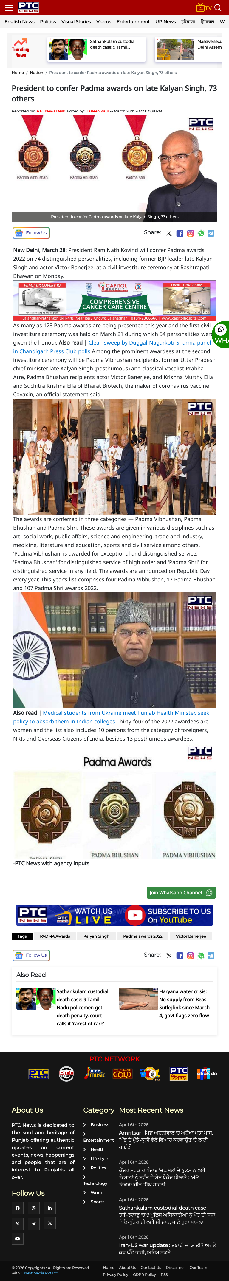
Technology (95, 1180)
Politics (48, 21)
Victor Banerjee (191, 936)
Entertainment (133, 21)
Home (18, 72)
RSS (164, 1274)
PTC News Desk (51, 111)
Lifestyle (95, 1158)
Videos (103, 21)
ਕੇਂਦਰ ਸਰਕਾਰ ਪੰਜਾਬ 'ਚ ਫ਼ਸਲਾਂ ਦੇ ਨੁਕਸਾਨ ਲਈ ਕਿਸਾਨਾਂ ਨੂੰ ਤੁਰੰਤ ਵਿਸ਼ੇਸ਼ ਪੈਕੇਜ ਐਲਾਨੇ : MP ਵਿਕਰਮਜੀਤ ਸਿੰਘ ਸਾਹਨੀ (162, 1177)
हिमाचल (207, 21)
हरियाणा (188, 21)
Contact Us (151, 1267)
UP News (165, 21)
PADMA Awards (55, 936)
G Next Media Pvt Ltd (39, 1273)
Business (96, 1124)
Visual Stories (76, 21)
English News (19, 21)
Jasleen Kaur (97, 111)
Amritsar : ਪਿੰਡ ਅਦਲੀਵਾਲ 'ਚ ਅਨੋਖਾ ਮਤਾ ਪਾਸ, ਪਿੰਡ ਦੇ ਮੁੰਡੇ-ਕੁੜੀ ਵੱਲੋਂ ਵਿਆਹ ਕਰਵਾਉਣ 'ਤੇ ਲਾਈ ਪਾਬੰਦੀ (166, 1140)
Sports (93, 1202)
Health (93, 1149)
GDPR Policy (144, 1274)
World (93, 1192)
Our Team (198, 1267)
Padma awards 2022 (142, 936)
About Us (127, 1267)
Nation (36, 72)
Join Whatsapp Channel (182, 893)
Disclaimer (175, 1267)
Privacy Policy (115, 1274)
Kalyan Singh (96, 936)
